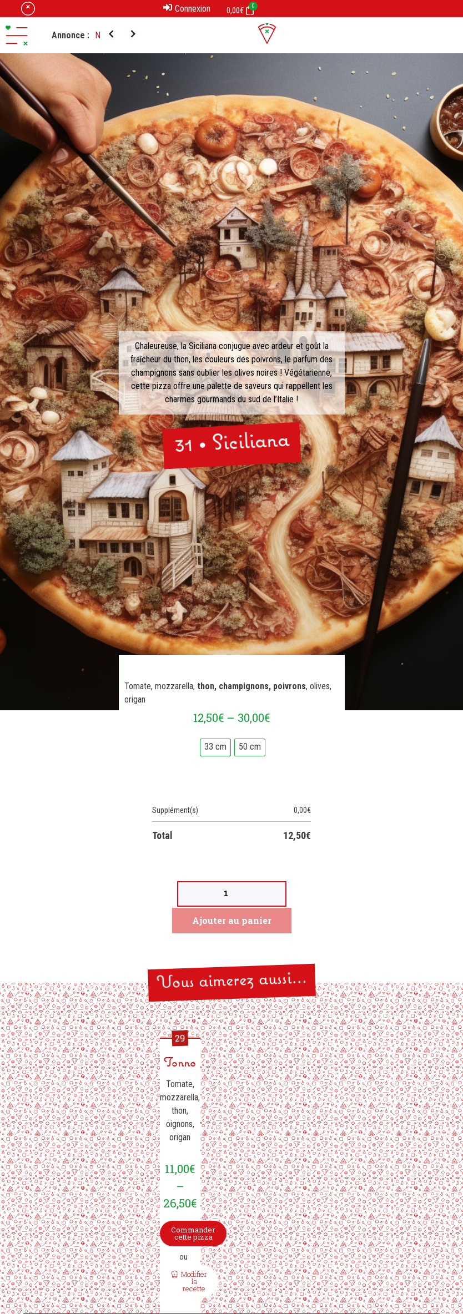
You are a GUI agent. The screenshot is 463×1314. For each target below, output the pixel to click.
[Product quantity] (231, 894)
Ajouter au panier (231, 920)
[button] (17, 36)
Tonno (180, 1063)
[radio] (215, 747)
